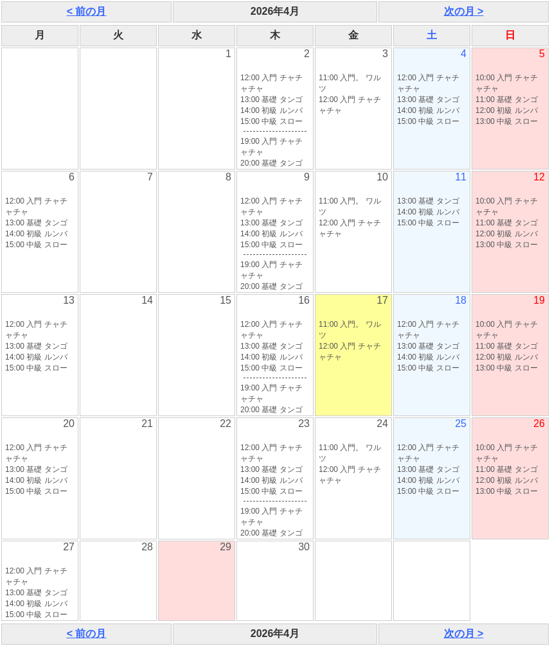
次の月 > (464, 11)
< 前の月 (87, 11)
